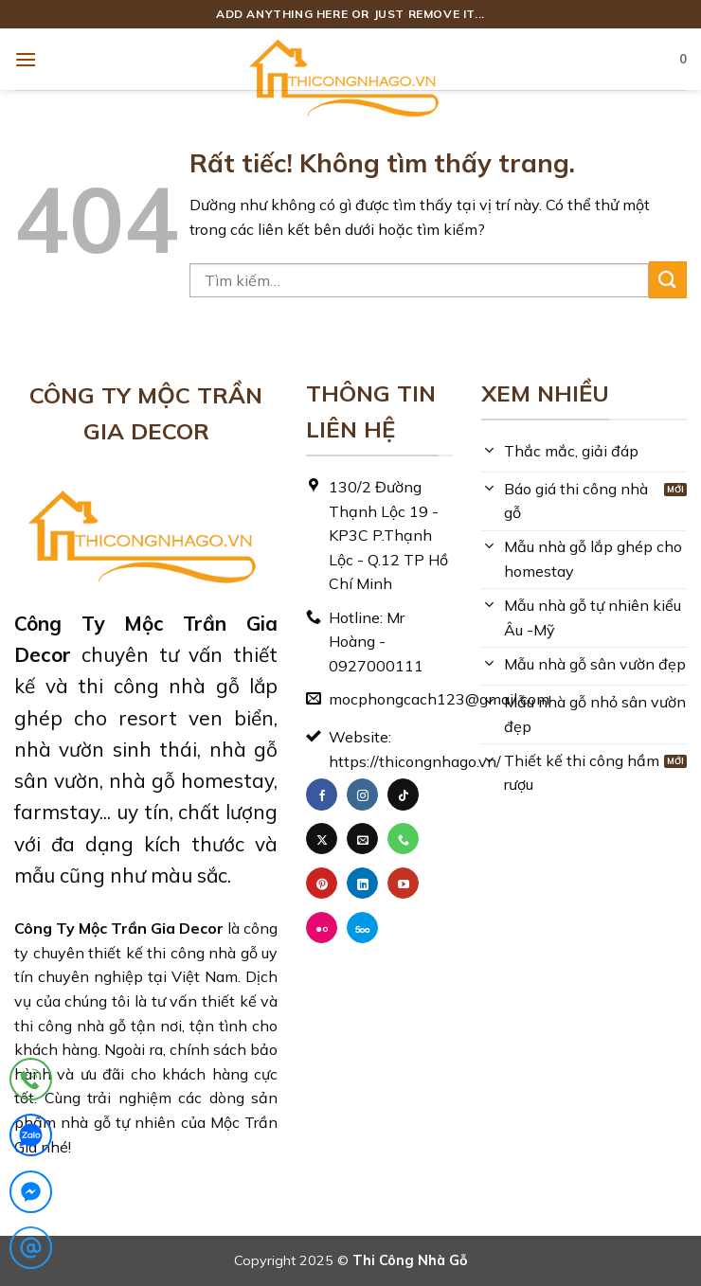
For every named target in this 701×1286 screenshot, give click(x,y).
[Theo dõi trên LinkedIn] (362, 883)
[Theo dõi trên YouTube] (403, 883)
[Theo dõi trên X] (321, 839)
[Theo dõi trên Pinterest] (321, 883)
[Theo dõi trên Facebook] (321, 794)
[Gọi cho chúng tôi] (403, 839)
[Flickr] (321, 928)
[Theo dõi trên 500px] (362, 928)
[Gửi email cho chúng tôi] (362, 839)
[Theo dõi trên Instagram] (362, 794)
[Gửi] (668, 279)
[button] (25, 59)
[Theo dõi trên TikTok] (403, 794)
